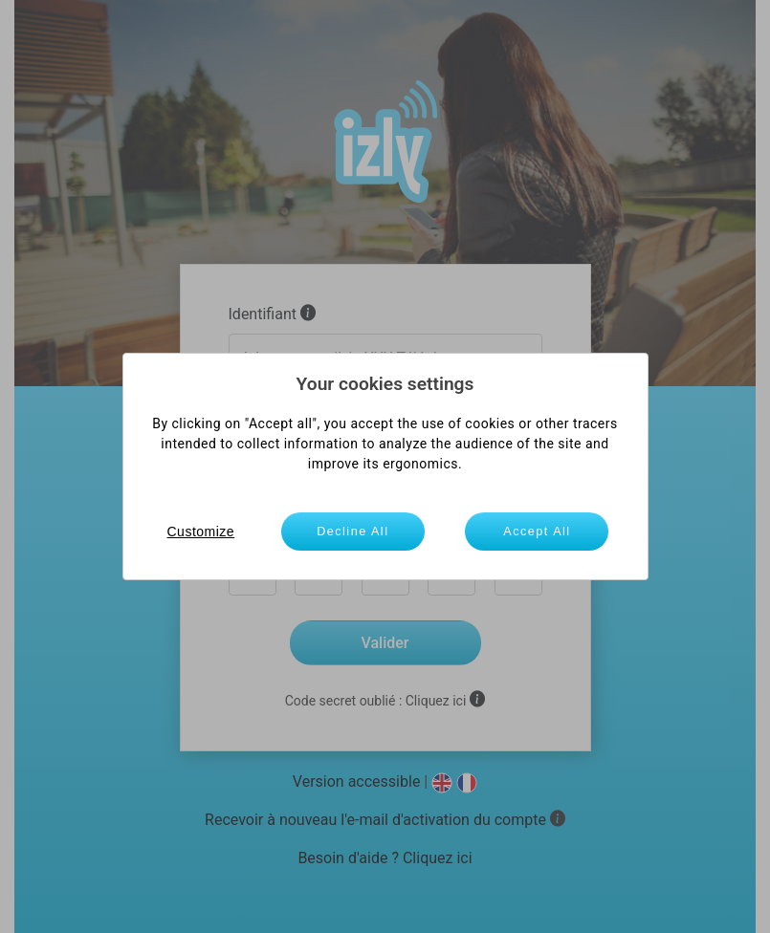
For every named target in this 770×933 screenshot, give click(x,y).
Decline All (352, 531)
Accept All (536, 531)
